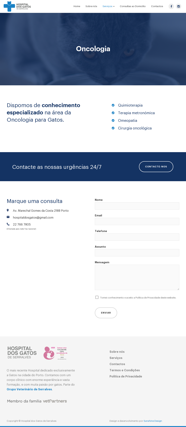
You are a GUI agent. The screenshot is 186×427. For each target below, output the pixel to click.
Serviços (116, 358)
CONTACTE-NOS (156, 166)
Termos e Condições (125, 370)
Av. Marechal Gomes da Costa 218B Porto (41, 210)
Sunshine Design (153, 421)
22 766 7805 (22, 224)
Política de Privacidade (126, 376)
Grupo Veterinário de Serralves (29, 389)
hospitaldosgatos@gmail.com (33, 217)
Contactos (117, 364)
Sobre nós (117, 351)
